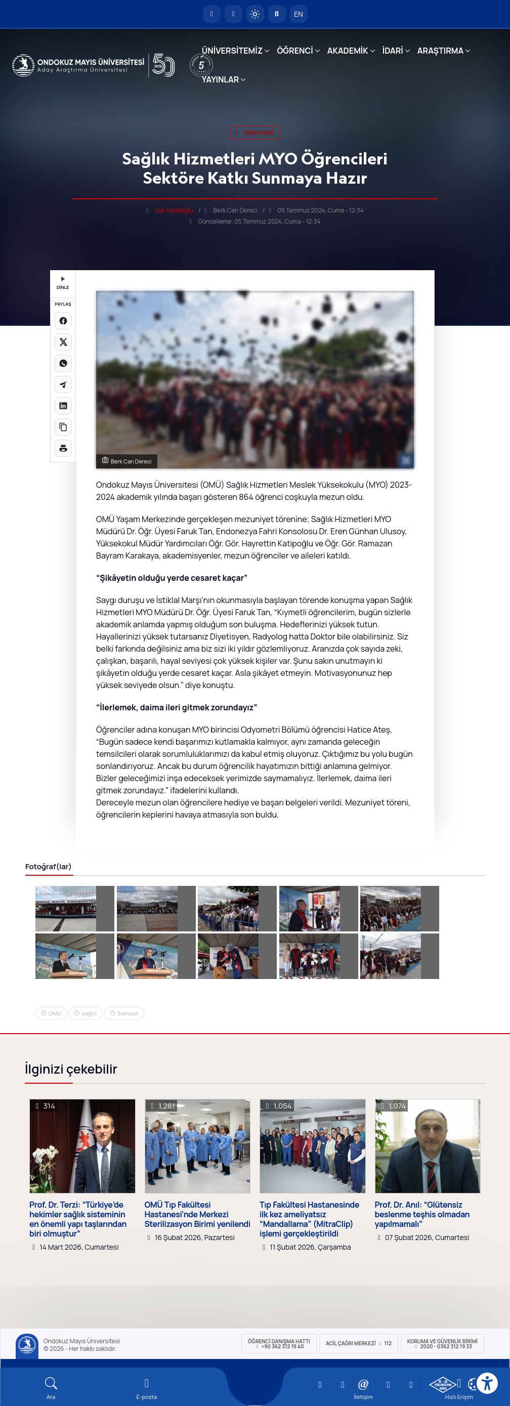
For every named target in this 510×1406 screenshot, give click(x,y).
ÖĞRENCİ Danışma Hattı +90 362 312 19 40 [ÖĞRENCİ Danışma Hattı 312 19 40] (279, 1344)
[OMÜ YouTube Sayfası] (320, 1385)
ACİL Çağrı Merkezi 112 (359, 1343)
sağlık (89, 1013)
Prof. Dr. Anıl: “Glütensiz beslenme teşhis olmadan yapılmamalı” (422, 1214)
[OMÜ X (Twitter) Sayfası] (388, 1385)
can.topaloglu (174, 210)
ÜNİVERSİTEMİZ (232, 50)
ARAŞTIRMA (440, 50)
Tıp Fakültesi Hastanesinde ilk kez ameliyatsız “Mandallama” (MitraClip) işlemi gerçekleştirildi (309, 1219)
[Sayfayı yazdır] (63, 448)
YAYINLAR (220, 79)
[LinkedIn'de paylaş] (63, 405)
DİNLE (63, 283)
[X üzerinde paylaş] (63, 342)
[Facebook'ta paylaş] (63, 320)
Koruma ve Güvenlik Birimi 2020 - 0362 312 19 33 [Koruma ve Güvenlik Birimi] (442, 1344)
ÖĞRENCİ (295, 50)
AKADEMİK (347, 50)
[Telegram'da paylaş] (63, 384)
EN (298, 14)
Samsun (128, 1013)
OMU (55, 1013)
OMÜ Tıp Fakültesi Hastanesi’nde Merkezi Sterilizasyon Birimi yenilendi (197, 1214)
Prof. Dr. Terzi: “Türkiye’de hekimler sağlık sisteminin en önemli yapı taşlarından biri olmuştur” (77, 1219)
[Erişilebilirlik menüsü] (487, 1383)
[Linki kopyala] (63, 427)
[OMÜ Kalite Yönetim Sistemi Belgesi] (443, 1385)
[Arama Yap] (277, 14)
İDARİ (392, 50)
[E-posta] (233, 14)
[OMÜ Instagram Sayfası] (366, 1385)
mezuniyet (255, 132)
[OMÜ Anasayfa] (212, 14)
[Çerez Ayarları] (474, 1384)
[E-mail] (146, 1388)
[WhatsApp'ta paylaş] (63, 363)
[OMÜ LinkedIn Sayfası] (343, 1385)
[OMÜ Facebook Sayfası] (411, 1385)
